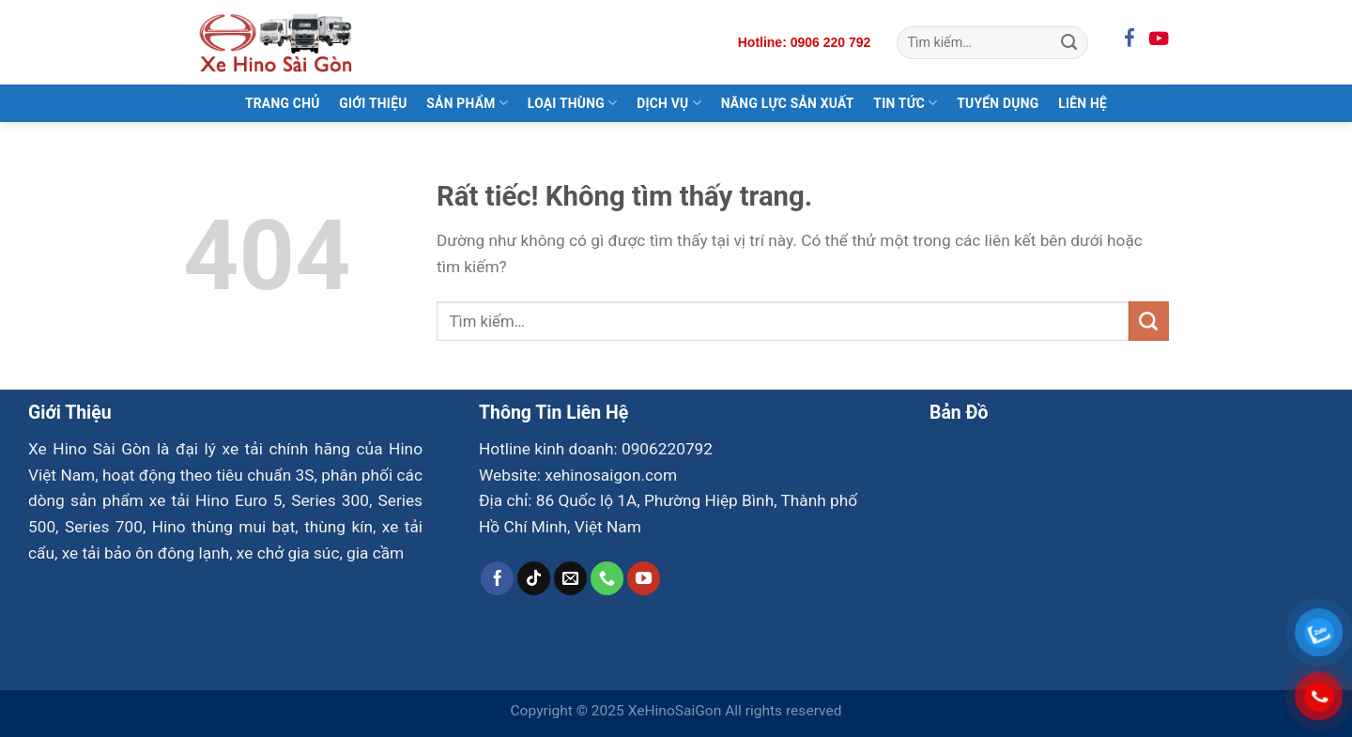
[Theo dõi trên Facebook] (498, 578)
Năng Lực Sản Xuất (787, 103)
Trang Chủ (282, 103)
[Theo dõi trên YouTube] (644, 578)
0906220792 (667, 448)
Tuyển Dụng (997, 103)
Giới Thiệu (373, 103)
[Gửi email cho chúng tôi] (571, 578)
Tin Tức (905, 103)
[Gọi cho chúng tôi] (607, 578)
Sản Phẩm (467, 103)
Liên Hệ (1082, 103)
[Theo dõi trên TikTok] (534, 578)
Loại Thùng (573, 103)
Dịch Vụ (669, 103)
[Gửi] (1069, 42)
